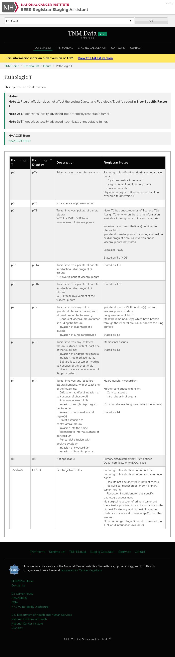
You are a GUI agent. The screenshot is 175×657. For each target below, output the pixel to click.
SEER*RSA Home (22, 581)
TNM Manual (64, 48)
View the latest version (95, 58)
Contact (136, 48)
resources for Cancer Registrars (81, 570)
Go (151, 21)
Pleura (47, 66)
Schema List (43, 48)
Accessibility (19, 598)
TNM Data (87, 34)
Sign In (169, 3)
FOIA (14, 602)
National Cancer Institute (27, 624)
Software (118, 48)
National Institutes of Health (29, 619)
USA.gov (17, 628)
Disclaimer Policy (22, 594)
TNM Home (11, 66)
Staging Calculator (92, 48)
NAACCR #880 (19, 141)
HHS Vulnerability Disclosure (29, 607)
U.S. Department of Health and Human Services (41, 615)
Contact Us (18, 585)
